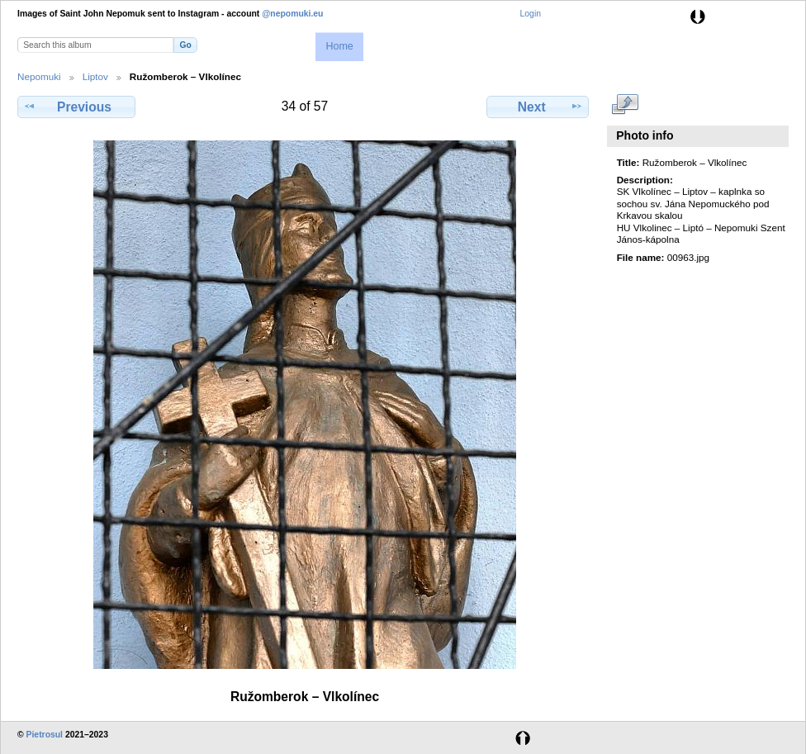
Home (339, 46)
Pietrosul (44, 734)
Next (538, 106)
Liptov (95, 76)
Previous (76, 106)
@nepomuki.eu (292, 13)
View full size (625, 104)
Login (530, 13)
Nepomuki (39, 76)
